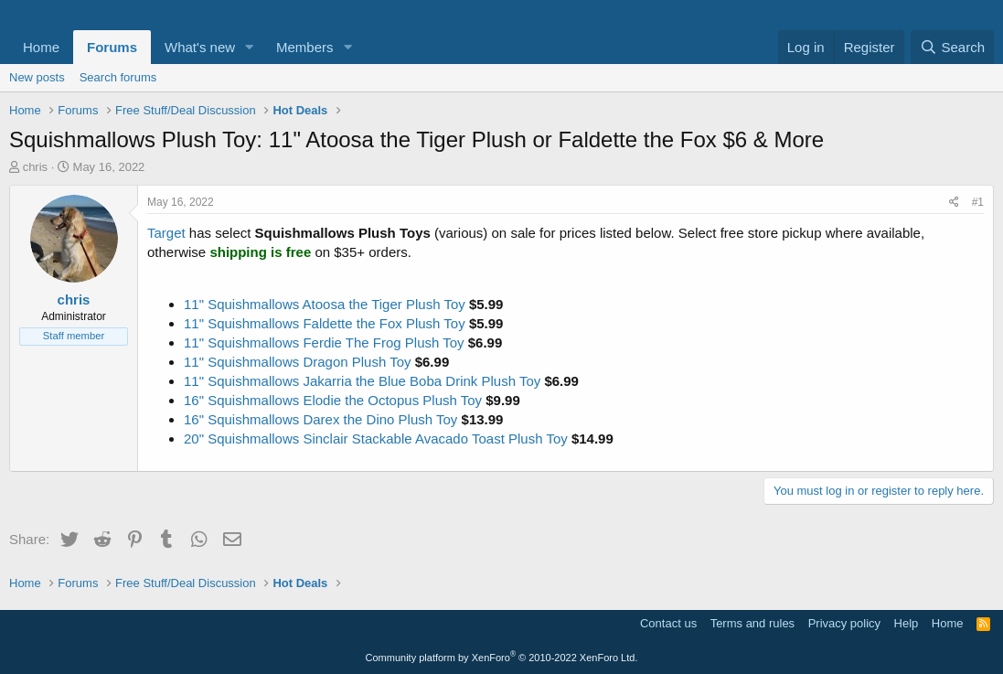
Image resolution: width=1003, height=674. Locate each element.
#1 (978, 202)
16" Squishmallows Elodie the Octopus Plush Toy (333, 400)
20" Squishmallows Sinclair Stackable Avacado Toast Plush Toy (376, 438)
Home (41, 47)
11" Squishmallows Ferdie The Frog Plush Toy (324, 342)
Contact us (668, 623)
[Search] (952, 47)
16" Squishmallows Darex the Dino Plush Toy (320, 419)
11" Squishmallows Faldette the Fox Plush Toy (324, 323)
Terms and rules (752, 623)
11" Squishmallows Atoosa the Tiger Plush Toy (324, 304)
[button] (249, 47)
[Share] (954, 202)
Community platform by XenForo (502, 657)
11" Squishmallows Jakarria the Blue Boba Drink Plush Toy (362, 381)
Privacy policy (844, 623)
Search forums (118, 77)
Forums (112, 47)
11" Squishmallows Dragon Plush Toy (297, 361)
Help (906, 623)
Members (305, 47)
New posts (37, 77)
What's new (200, 47)
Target (166, 233)
